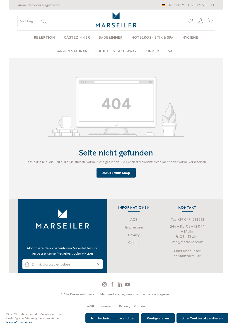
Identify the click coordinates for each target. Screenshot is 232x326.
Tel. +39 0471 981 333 (187, 219)
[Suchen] (44, 21)
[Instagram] (105, 285)
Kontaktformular (187, 255)
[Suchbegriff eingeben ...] (28, 21)
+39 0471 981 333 (201, 5)
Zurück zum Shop (116, 173)
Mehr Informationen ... (20, 322)
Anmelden (25, 5)
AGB (134, 219)
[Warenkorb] (210, 20)
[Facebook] (113, 285)
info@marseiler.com (187, 242)
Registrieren (51, 5)
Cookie (134, 242)
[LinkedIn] (120, 285)
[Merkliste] (190, 20)
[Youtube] (127, 285)
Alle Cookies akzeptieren (202, 318)
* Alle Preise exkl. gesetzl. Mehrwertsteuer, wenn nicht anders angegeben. (116, 294)
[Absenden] (98, 264)
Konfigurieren (158, 318)
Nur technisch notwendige (112, 318)
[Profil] (200, 20)
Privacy (134, 235)
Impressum (134, 227)
